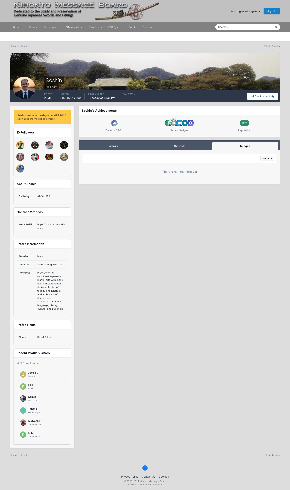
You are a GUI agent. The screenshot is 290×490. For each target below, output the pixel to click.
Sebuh (32, 396)
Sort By (267, 158)
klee (30, 384)
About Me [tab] (179, 146)
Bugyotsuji (34, 420)
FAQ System (115, 27)
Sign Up (271, 11)
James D (33, 372)
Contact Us (148, 476)
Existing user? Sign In (245, 11)
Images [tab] (245, 146)
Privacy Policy (129, 476)
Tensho (32, 408)
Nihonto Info (74, 27)
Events (132, 27)
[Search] (231, 27)
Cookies (164, 476)
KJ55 (31, 432)
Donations (150, 27)
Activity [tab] (113, 146)
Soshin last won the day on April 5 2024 (41, 115)
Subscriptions (51, 27)
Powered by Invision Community (145, 484)
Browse (17, 27)
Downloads (95, 27)
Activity (33, 27)
